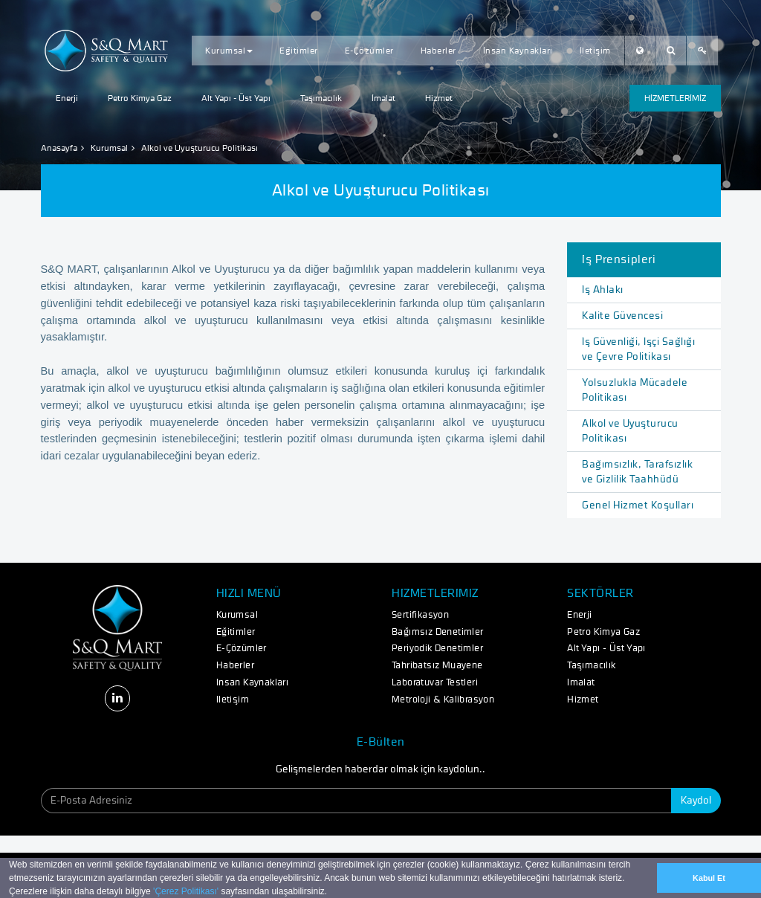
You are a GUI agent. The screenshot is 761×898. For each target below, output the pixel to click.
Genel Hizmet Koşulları (637, 505)
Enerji (67, 98)
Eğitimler (298, 50)
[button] (331, 892)
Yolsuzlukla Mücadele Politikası (634, 390)
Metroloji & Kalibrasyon (443, 700)
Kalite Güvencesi (622, 316)
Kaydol (696, 800)
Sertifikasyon (420, 615)
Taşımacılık (321, 98)
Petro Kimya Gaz (140, 98)
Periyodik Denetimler (437, 648)
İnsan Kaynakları (518, 50)
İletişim (595, 50)
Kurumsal (229, 50)
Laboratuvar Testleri (435, 683)
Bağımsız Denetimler (438, 632)
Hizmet (439, 98)
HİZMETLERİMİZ (675, 98)
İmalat (383, 98)
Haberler (438, 50)
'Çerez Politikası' (185, 891)
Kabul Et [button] (709, 877)
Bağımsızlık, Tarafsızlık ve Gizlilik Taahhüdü (637, 472)
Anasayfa (59, 147)
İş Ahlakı (603, 290)
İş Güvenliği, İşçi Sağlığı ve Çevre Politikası (638, 349)
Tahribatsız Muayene (437, 666)
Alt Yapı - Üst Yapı (236, 98)
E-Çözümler (369, 50)
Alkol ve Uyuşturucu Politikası (630, 431)
